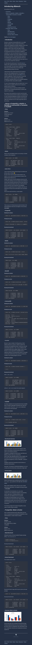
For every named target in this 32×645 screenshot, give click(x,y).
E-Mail (11, 1)
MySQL (9, 20)
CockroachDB (10, 23)
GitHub (14, 1)
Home (5, 1)
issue (23, 63)
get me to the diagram (11, 37)
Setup (9, 16)
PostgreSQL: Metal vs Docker (11, 28)
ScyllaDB (9, 25)
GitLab (17, 1)
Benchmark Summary (12, 27)
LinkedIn (6, 2)
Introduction (8, 11)
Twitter (25, 1)
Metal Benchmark (11, 31)
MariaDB (9, 22)
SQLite (9, 17)
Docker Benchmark (11, 33)
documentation (17, 176)
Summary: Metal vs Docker (13, 34)
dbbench (21, 74)
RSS (8, 1)
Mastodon (21, 1)
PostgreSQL (10, 19)
